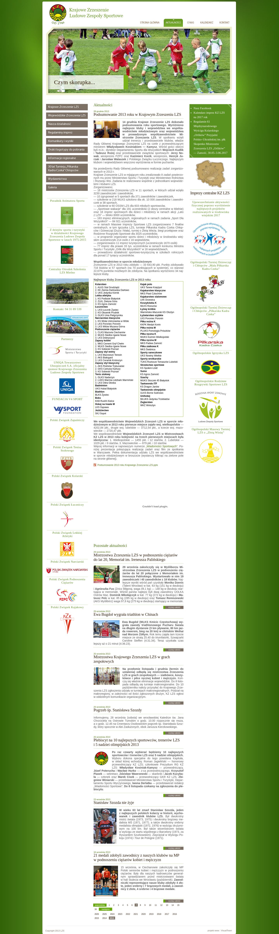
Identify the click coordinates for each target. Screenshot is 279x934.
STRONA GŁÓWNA (149, 23)
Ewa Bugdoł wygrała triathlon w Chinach (126, 614)
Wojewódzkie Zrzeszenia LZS (67, 115)
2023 (120, 914)
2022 (128, 914)
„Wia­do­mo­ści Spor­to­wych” (161, 446)
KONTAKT (224, 23)
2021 (135, 914)
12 (161, 905)
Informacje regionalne (62, 158)
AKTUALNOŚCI (173, 23)
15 (178, 905)
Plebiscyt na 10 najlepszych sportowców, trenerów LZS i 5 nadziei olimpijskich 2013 (137, 742)
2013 (112, 918)
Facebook (205, 108)
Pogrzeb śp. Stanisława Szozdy (118, 710)
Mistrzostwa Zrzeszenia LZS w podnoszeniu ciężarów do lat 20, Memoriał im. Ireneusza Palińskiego (136, 557)
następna (105, 909)
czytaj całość (174, 607)
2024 (112, 914)
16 (96, 909)
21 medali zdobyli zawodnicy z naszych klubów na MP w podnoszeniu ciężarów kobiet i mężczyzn (136, 857)
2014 (104, 918)
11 (156, 905)
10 (150, 905)
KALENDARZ (206, 23)
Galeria (52, 187)
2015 (97, 918)
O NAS (190, 23)
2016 (175, 914)
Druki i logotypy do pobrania (66, 149)
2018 (159, 914)
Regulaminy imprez (60, 132)
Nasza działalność (59, 124)
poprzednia (100, 905)
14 (173, 905)
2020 (143, 914)
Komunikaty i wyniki (60, 141)
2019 (151, 914)
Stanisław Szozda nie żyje (114, 802)
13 (167, 905)
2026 (97, 914)
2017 (167, 914)
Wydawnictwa (57, 179)
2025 (104, 914)
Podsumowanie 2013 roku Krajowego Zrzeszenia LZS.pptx (127, 465)
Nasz (197, 108)
